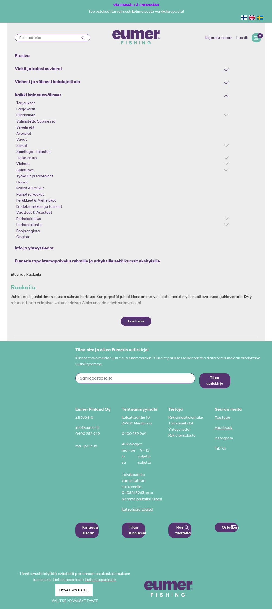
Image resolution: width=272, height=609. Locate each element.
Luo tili (242, 37)
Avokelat (23, 133)
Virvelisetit (25, 127)
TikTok (220, 448)
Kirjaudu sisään (218, 37)
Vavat (21, 139)
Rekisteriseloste (182, 435)
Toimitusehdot (180, 423)
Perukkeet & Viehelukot (36, 200)
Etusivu (17, 274)
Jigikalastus (26, 158)
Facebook (224, 427)
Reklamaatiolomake (185, 417)
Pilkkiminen (26, 115)
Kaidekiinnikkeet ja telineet (39, 206)
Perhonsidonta (29, 224)
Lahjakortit (25, 109)
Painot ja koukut (30, 194)
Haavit (22, 182)
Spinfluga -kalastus (33, 151)
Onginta (23, 237)
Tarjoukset (25, 103)
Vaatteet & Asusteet (34, 212)
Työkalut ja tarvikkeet (34, 176)
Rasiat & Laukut (30, 188)
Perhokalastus (28, 218)
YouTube (222, 417)
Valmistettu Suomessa (36, 121)
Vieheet (23, 164)
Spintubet (25, 170)
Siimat (21, 145)
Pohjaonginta (28, 231)
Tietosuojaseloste (100, 579)
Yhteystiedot (179, 429)
